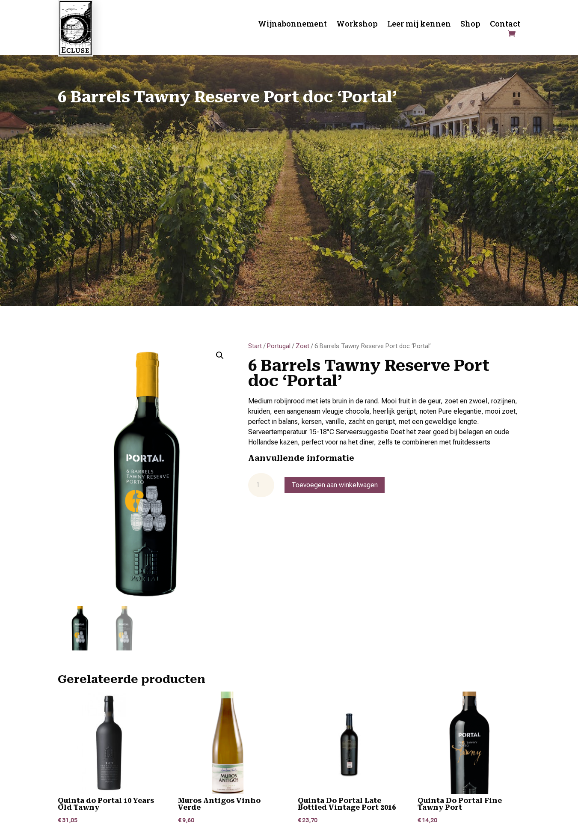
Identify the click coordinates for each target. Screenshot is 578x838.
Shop (470, 25)
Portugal (278, 346)
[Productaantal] (261, 485)
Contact (505, 25)
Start (255, 346)
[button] (220, 355)
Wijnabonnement (292, 25)
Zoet (302, 346)
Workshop (357, 25)
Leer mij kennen (419, 25)
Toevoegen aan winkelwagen (334, 485)
